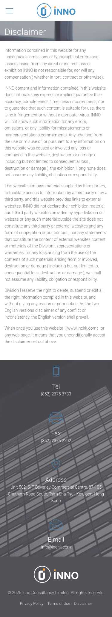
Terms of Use (58, 603)
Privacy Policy (31, 603)
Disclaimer (83, 603)
